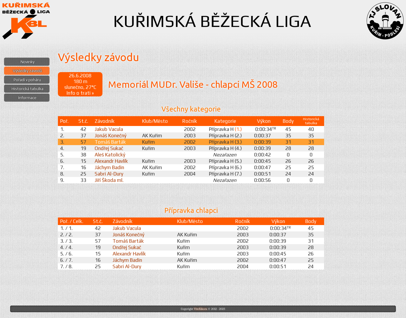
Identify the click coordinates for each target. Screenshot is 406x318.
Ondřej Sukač (109, 148)
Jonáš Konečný (110, 135)
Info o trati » (80, 93)
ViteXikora (200, 309)
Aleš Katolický (110, 155)
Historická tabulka (27, 88)
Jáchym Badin (109, 167)
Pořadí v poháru (27, 79)
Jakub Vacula (109, 129)
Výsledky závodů (27, 70)
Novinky (27, 61)
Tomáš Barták (110, 142)
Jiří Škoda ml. (109, 180)
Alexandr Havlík (111, 161)
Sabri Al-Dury (109, 174)
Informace (27, 97)
